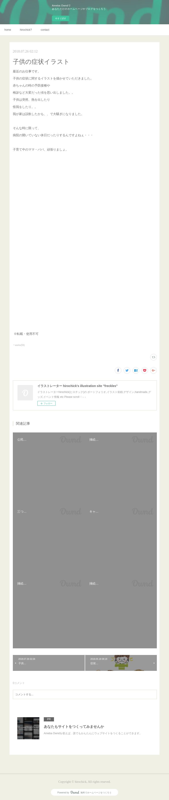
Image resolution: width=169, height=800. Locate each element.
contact (45, 29)
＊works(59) (19, 345)
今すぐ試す (60, 18)
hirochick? (26, 29)
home (7, 29)
